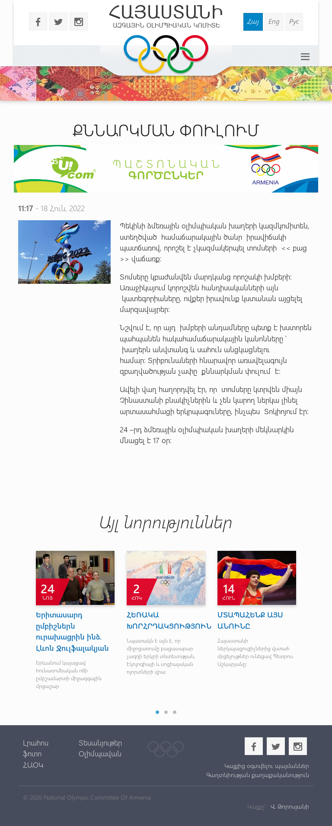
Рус (294, 21)
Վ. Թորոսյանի (289, 806)
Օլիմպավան (100, 753)
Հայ (253, 21)
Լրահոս (35, 742)
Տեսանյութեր (100, 742)
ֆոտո (32, 753)
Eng (274, 21)
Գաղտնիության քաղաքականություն (257, 775)
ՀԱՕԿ (33, 764)
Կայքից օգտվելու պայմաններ (266, 766)
